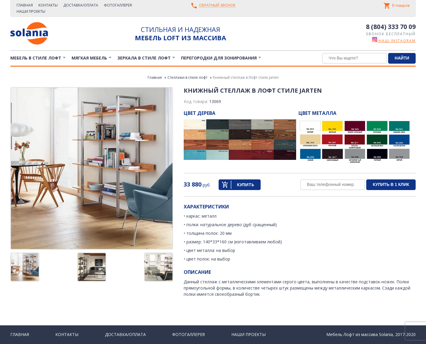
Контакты (48, 5)
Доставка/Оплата (80, 5)
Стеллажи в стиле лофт (187, 77)
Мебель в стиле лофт (35, 58)
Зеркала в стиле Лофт (144, 58)
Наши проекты (31, 11)
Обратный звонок (217, 5)
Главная (25, 5)
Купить (245, 184)
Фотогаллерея (118, 5)
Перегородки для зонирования (219, 58)
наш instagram (394, 40)
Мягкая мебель (89, 58)
